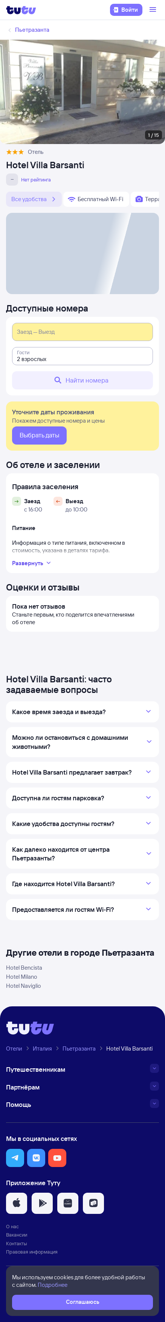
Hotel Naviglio (23, 985)
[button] (15, 1158)
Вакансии (16, 1235)
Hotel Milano (21, 976)
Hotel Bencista (24, 967)
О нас (12, 1226)
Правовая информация (32, 1252)
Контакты (16, 1243)
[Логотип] (21, 10)
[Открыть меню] (153, 9)
